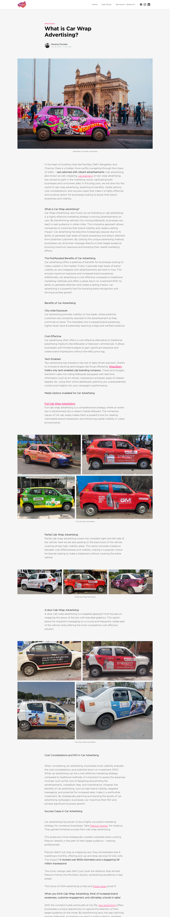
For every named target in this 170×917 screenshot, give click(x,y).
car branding (85, 175)
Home (94, 4)
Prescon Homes (99, 825)
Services (120, 4)
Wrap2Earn (115, 366)
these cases (99, 886)
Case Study (106, 4)
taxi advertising (108, 905)
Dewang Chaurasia (59, 44)
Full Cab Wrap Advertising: (59, 403)
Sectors (130, 4)
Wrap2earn (49, 23)
